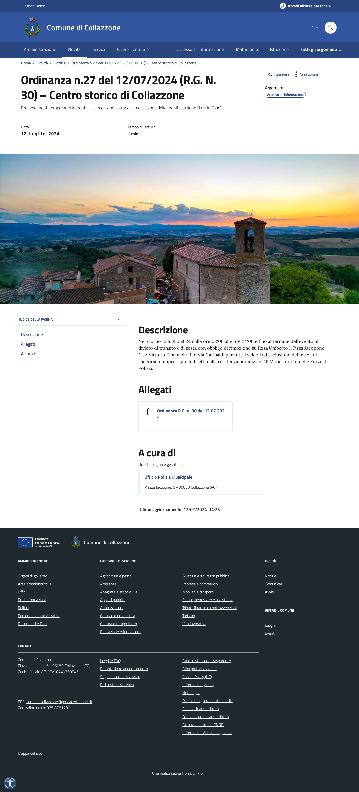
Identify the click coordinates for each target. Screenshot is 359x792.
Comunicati (274, 584)
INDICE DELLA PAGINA (70, 319)
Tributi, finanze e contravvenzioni (209, 608)
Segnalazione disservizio (120, 677)
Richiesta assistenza (117, 685)
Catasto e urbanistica (117, 616)
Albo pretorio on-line (199, 669)
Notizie (270, 576)
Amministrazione (40, 49)
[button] (10, 783)
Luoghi (270, 625)
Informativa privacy (198, 685)
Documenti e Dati (32, 624)
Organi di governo (32, 576)
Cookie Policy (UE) (197, 677)
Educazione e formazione (120, 632)
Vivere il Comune (133, 49)
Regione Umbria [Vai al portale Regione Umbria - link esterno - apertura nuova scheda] (34, 5)
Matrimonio (247, 49)
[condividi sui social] (277, 74)
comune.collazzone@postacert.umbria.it (59, 702)
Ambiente (108, 584)
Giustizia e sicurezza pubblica (206, 576)
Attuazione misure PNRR (203, 725)
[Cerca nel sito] (331, 28)
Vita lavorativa (194, 624)
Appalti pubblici (112, 600)
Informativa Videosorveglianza (207, 733)
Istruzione (279, 49)
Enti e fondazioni (32, 600)
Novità (74, 49)
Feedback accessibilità (200, 709)
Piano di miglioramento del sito (207, 701)
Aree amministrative (35, 584)
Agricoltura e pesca (116, 576)
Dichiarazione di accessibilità (205, 717)
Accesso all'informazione (200, 49)
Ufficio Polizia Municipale (168, 477)
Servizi (98, 49)
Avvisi (269, 592)
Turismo (188, 616)
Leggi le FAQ (110, 661)
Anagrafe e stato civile (118, 592)
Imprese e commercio (200, 584)
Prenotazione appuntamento (124, 669)
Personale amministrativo (39, 616)
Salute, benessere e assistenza (207, 600)
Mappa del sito (30, 753)
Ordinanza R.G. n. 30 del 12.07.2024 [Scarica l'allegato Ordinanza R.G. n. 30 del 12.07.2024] (191, 414)
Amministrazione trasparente (206, 661)
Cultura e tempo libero (118, 624)
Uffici (22, 592)
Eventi (270, 633)
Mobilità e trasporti (198, 592)
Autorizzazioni (111, 608)
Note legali (191, 693)
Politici (23, 608)
